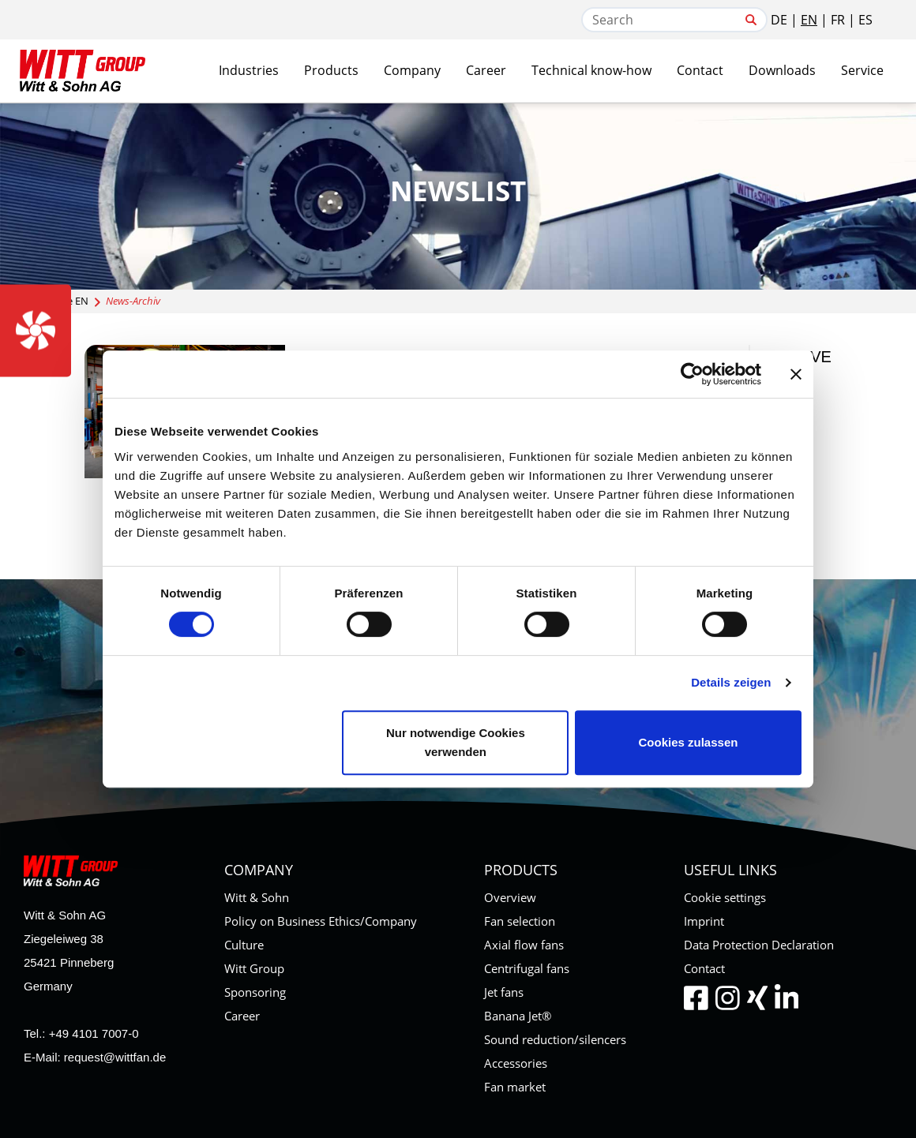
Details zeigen (731, 682)
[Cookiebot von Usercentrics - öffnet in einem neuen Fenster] (692, 374)
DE (779, 19)
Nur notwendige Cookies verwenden (455, 742)
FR (838, 19)
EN (809, 19)
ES (865, 19)
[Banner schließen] (796, 374)
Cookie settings (725, 897)
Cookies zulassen (688, 742)
